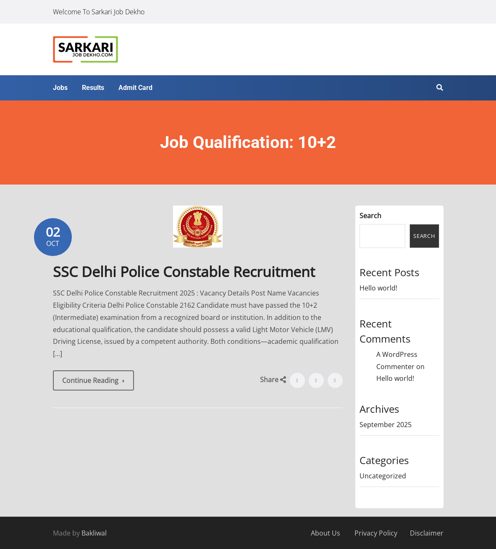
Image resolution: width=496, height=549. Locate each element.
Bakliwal (94, 533)
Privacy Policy (375, 533)
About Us (325, 533)
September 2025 (386, 424)
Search (370, 215)
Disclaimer (427, 533)
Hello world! (378, 288)
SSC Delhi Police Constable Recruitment (184, 271)
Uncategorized (383, 475)
